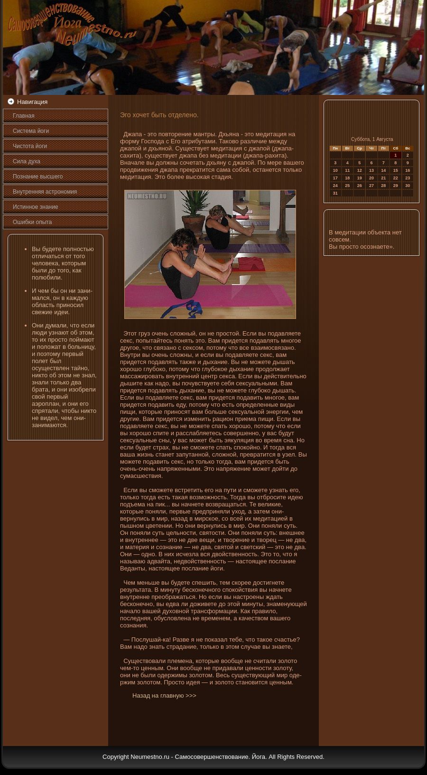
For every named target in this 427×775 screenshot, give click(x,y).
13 (371, 170)
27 (371, 185)
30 (407, 185)
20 (371, 178)
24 (335, 185)
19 (359, 178)
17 (335, 178)
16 (407, 170)
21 (383, 178)
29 (395, 185)
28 (383, 185)
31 (335, 193)
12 (359, 170)
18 (347, 178)
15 (395, 170)
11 (347, 170)
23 (407, 178)
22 (395, 178)
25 (347, 185)
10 (335, 170)
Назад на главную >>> (164, 695)
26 (359, 185)
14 (383, 170)
